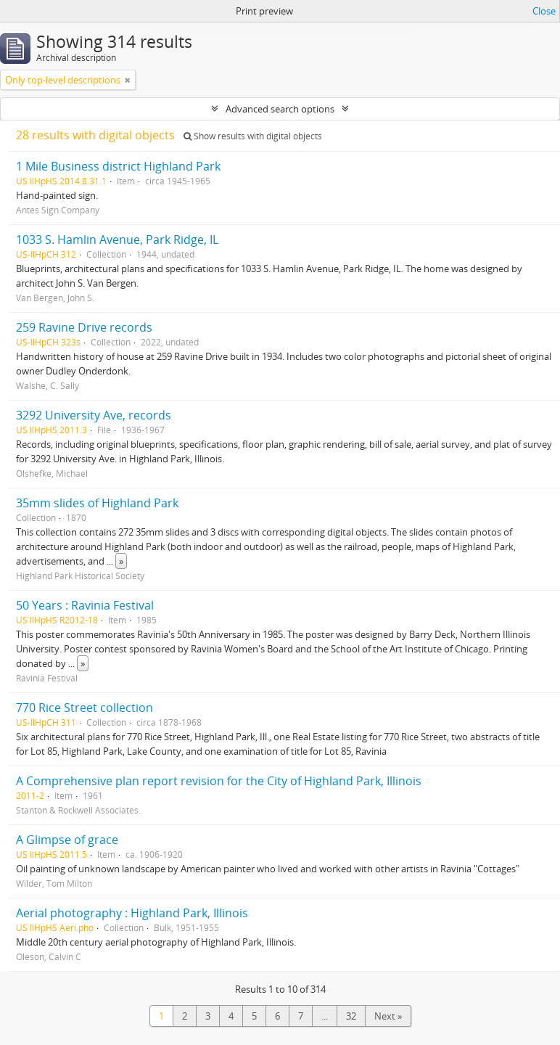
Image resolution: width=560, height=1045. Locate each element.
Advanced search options (280, 108)
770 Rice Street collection (84, 708)
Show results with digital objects (253, 136)
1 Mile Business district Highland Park (118, 166)
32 (351, 1016)
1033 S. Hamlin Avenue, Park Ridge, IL (117, 239)
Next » (388, 1016)
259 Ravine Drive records (84, 327)
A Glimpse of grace (67, 840)
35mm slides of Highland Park (97, 503)
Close (544, 10)
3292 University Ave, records (93, 415)
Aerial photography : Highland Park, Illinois (132, 913)
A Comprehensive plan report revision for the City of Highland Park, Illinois (218, 781)
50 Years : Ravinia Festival (85, 605)
